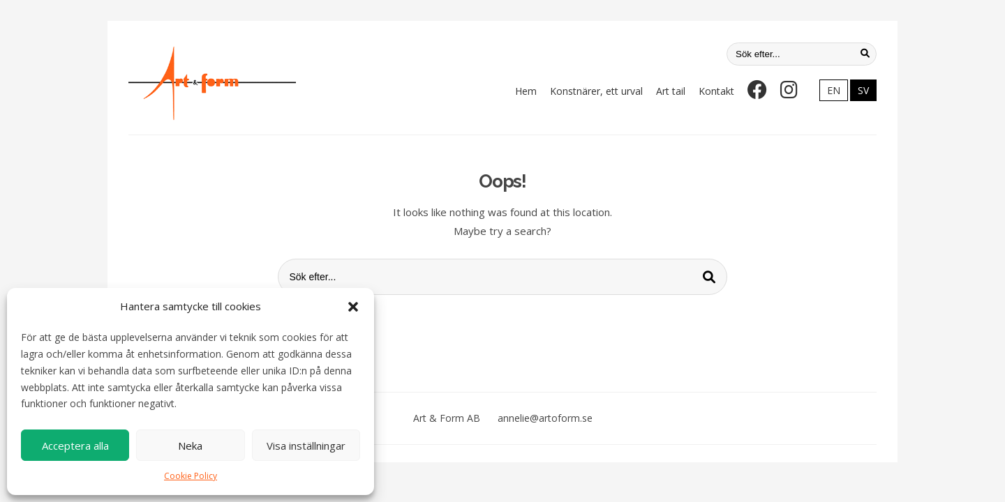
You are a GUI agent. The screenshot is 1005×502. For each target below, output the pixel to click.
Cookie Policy (190, 476)
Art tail (670, 91)
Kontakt (716, 91)
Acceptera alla (75, 445)
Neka (190, 445)
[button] (353, 307)
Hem (526, 91)
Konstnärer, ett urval (596, 91)
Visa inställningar (306, 445)
